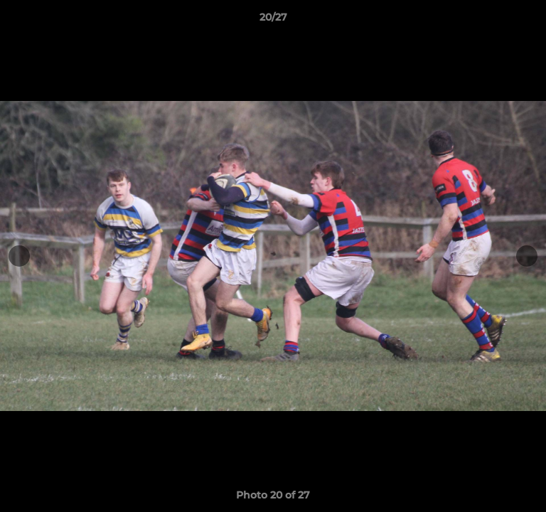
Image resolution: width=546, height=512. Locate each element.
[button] (528, 20)
